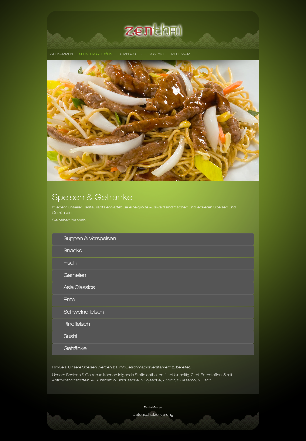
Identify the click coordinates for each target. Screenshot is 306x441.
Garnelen (75, 276)
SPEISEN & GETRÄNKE (96, 54)
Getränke (75, 349)
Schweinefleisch (84, 313)
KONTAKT (156, 54)
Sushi (70, 337)
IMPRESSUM (180, 54)
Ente (69, 300)
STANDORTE (131, 54)
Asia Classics (79, 288)
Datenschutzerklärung (153, 415)
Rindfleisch (77, 325)
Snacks (73, 251)
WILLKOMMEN (61, 54)
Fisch (70, 264)
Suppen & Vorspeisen (90, 239)
